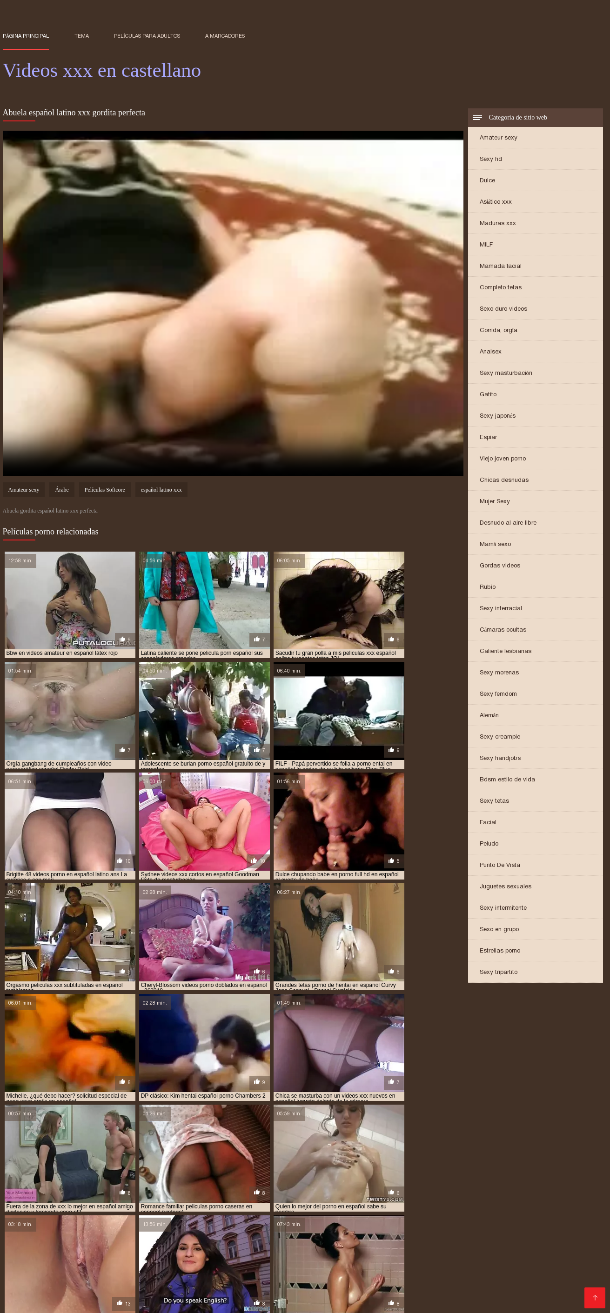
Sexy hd (491, 159)
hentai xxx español (372, 1255)
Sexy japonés (498, 416)
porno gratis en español (132, 1275)
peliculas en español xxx (95, 1260)
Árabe (61, 491)
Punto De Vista (500, 865)
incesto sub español (434, 1255)
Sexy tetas (494, 801)
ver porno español (157, 1285)
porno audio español (410, 1265)
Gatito (488, 395)
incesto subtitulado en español (515, 1255)
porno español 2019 (149, 1270)
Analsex (491, 352)
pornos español (516, 1280)
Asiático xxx (496, 202)
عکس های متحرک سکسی (77, 1301)
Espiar (488, 437)
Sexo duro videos (503, 309)
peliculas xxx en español (77, 1265)
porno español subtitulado (501, 1270)
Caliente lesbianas (505, 651)
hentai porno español (306, 1255)
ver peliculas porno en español (78, 1285)
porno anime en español (339, 1265)
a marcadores (225, 36)
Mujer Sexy (495, 502)
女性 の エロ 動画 (261, 1301)
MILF (486, 245)
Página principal (26, 36)
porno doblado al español (485, 1265)
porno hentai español (445, 1275)
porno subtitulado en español (137, 1280)
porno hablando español (292, 1275)
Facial (488, 823)
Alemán (489, 716)
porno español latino (284, 1270)
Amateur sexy (498, 138)
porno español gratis (215, 1270)
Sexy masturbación (506, 373)
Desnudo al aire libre (508, 523)
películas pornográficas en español (490, 1260)
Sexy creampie (500, 737)
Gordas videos (500, 566)
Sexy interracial (501, 609)
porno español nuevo (353, 1270)
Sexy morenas (499, 673)
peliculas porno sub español (390, 1260)
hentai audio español (100, 1255)
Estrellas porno (500, 951)
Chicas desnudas (504, 480)
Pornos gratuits (211, 1301)
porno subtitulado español (227, 1280)
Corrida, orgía (499, 330)
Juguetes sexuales (505, 887)
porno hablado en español (212, 1275)
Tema (81, 36)
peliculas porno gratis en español (293, 1260)
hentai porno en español (232, 1255)
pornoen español (385, 1280)
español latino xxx (161, 491)
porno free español (61, 1275)
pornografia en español (451, 1280)
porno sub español (59, 1280)
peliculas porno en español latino (187, 1260)
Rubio (488, 587)
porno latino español (514, 1275)
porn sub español (273, 1265)
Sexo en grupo (499, 929)
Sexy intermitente (503, 908)
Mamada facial (501, 266)
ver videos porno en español (232, 1285)
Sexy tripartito (498, 972)
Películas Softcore (105, 491)
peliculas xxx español (150, 1265)
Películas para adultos (147, 36)
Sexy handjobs (500, 758)
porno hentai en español (370, 1275)
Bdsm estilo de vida (507, 780)
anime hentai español (33, 1255)
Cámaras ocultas (503, 630)
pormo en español (215, 1265)
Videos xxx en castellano (146, 1301)
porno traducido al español (313, 1280)
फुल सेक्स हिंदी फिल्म (23, 1301)
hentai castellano (163, 1255)
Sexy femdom (498, 694)
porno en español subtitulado (71, 1270)
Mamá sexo (495, 544)
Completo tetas (501, 288)
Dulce (487, 181)
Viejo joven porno (503, 459)
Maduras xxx (498, 223)
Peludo (489, 844)
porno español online (423, 1270)
